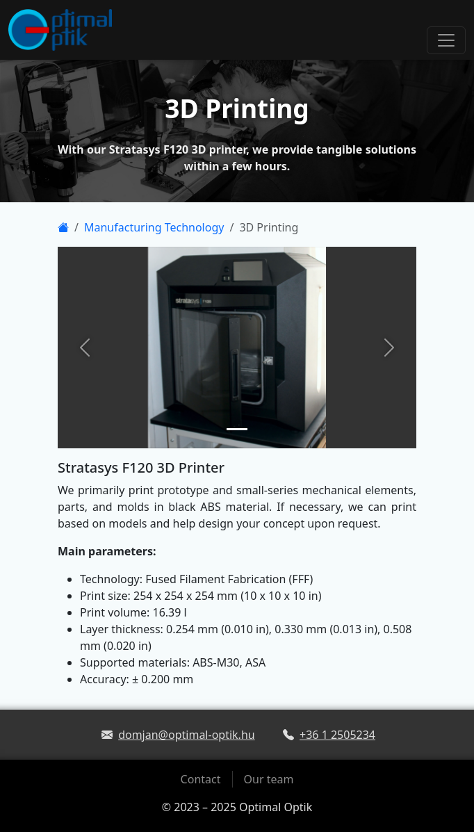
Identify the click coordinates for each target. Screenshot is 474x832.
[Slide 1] (237, 429)
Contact (201, 779)
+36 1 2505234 (337, 734)
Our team (269, 779)
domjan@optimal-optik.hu (186, 734)
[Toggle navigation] (446, 40)
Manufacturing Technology (154, 227)
